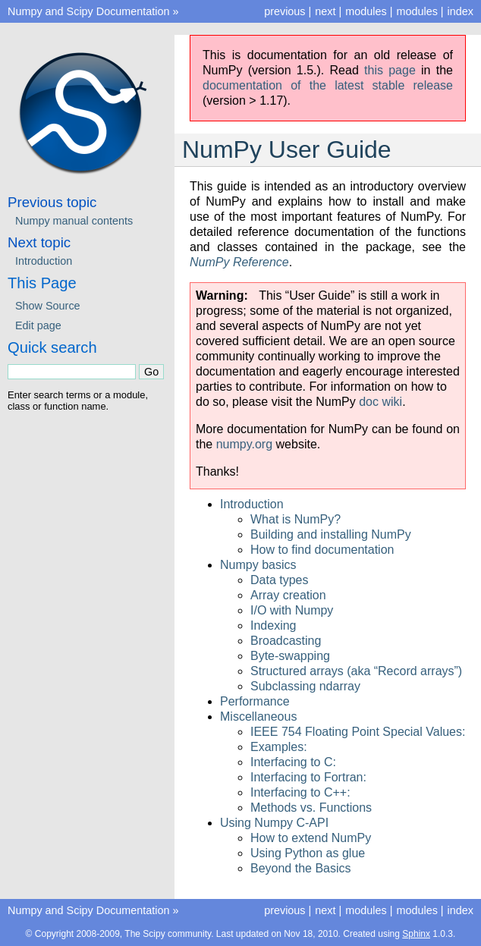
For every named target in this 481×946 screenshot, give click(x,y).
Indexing (273, 625)
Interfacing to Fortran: (308, 777)
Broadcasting (285, 640)
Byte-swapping (290, 655)
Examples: (278, 746)
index (460, 11)
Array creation (288, 595)
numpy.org (244, 444)
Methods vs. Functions (311, 807)
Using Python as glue (307, 853)
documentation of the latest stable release (328, 85)
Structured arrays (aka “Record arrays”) (356, 671)
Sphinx (416, 934)
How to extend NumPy (310, 837)
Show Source (47, 306)
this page (390, 70)
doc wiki (380, 401)
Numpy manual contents (74, 221)
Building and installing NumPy (330, 534)
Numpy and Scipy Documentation (89, 11)
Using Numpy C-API (274, 822)
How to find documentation (322, 549)
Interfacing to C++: (300, 792)
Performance (255, 701)
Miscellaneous (258, 716)
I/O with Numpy (291, 610)
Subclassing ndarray (305, 686)
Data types (279, 580)
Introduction (252, 504)
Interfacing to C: (293, 762)
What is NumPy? (295, 519)
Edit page (38, 325)
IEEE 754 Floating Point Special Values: (357, 731)
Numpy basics (258, 564)
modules (416, 11)
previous (284, 11)
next (325, 11)
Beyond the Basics (300, 868)
